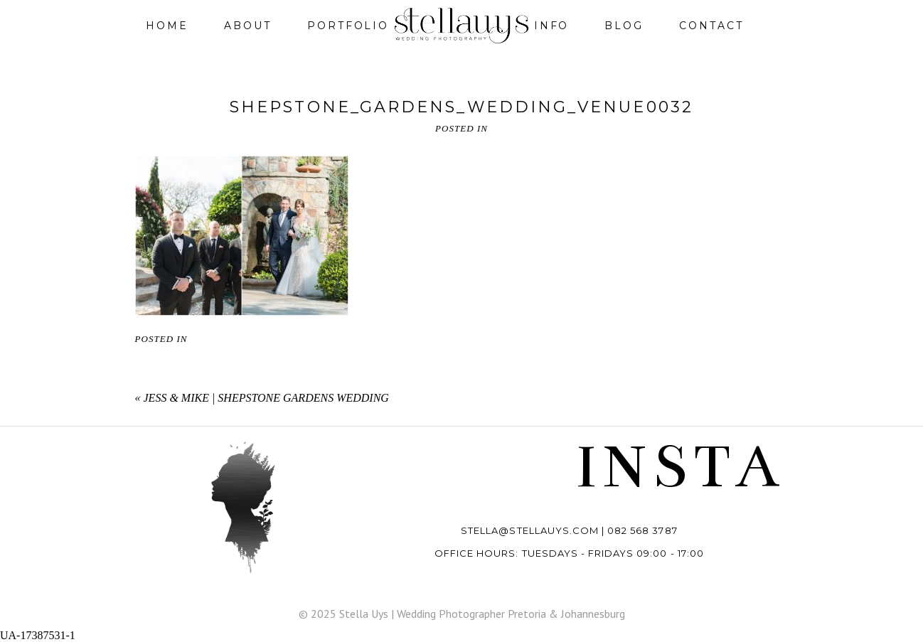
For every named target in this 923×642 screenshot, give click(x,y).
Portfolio (348, 25)
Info (552, 25)
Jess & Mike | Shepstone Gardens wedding (266, 398)
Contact (711, 25)
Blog (624, 25)
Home (167, 25)
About (248, 25)
